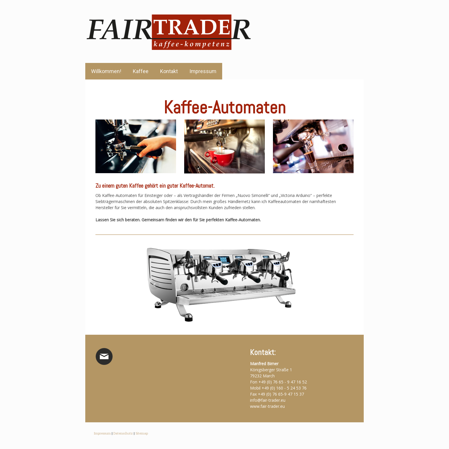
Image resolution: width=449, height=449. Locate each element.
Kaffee (141, 71)
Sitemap (141, 433)
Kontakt (169, 71)
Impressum (202, 71)
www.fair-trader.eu (267, 406)
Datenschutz (123, 433)
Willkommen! (106, 71)
